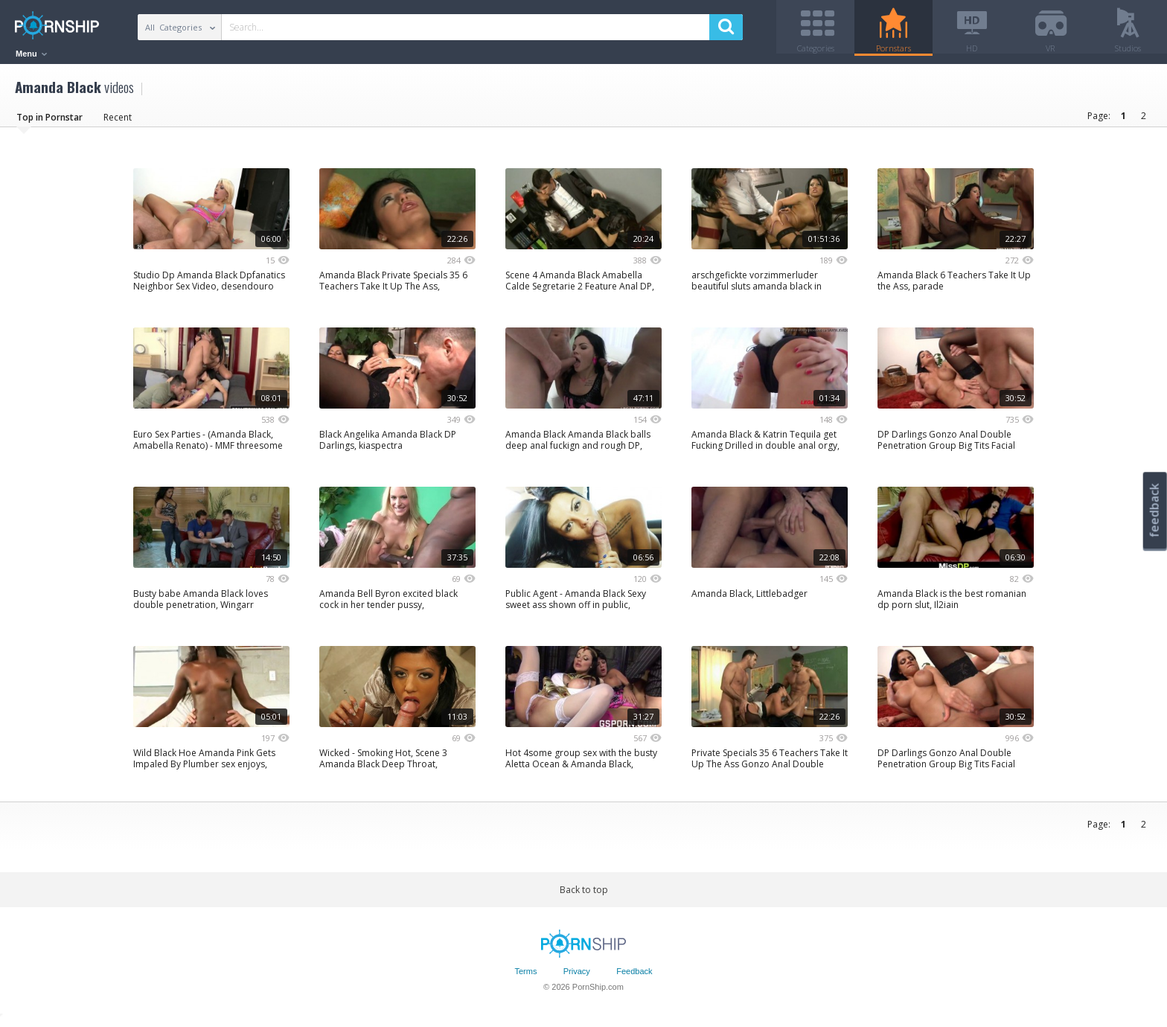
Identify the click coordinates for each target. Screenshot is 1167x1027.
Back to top (584, 895)
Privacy (576, 977)
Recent (117, 122)
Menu (31, 53)
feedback (1154, 510)
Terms (525, 977)
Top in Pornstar (49, 122)
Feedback (634, 977)
